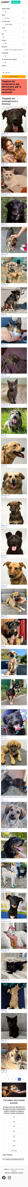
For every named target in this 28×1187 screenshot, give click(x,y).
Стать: (3, 27)
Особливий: (5, 53)
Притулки (4, 46)
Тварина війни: (6, 8)
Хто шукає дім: (6, 21)
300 (14, 1126)
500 (14, 1136)
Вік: (3, 34)
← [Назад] (7, 1075)
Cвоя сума (14, 1150)
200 (14, 1121)
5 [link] (19, 1079)
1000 (14, 1141)
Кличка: (4, 65)
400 (14, 1131)
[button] (26, 2)
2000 (14, 1146)
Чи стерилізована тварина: (9, 59)
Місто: (3, 15)
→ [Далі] (20, 1075)
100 (14, 1117)
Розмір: (4, 40)
